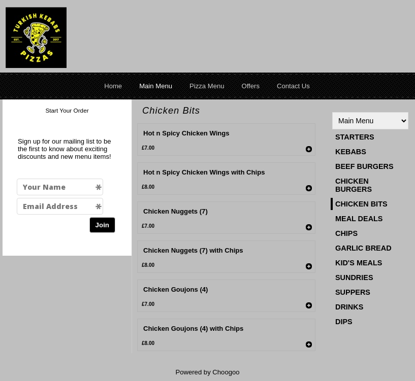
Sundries (354, 277)
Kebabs (350, 152)
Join (102, 225)
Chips (346, 233)
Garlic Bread (363, 248)
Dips (344, 322)
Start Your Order (66, 110)
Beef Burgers (364, 166)
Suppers (352, 292)
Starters (354, 137)
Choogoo (225, 372)
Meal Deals (358, 219)
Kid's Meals (358, 263)
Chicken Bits (361, 204)
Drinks (349, 307)
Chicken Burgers (353, 185)
